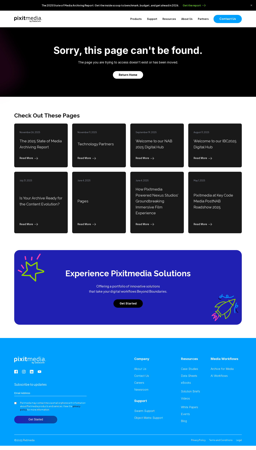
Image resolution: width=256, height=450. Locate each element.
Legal (239, 440)
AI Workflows (219, 376)
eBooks (186, 382)
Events (185, 414)
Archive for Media (222, 369)
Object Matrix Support (148, 418)
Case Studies (189, 369)
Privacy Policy (198, 440)
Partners (203, 18)
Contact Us (227, 19)
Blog (184, 421)
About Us (187, 18)
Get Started (128, 303)
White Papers (189, 407)
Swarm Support (144, 411)
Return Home (128, 75)
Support (152, 18)
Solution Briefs (190, 391)
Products (136, 18)
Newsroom (141, 389)
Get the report (192, 5)
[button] (29, 158)
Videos (185, 398)
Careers (139, 382)
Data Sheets (189, 376)
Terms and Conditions (221, 440)
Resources (169, 18)
